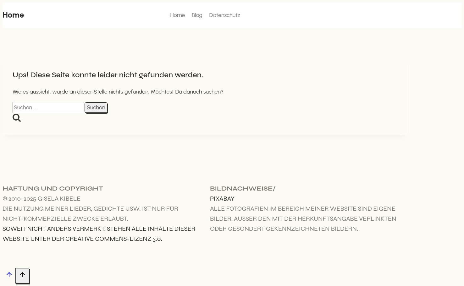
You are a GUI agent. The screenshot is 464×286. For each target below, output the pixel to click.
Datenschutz (224, 15)
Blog (197, 15)
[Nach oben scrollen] (9, 276)
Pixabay (222, 198)
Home (177, 15)
